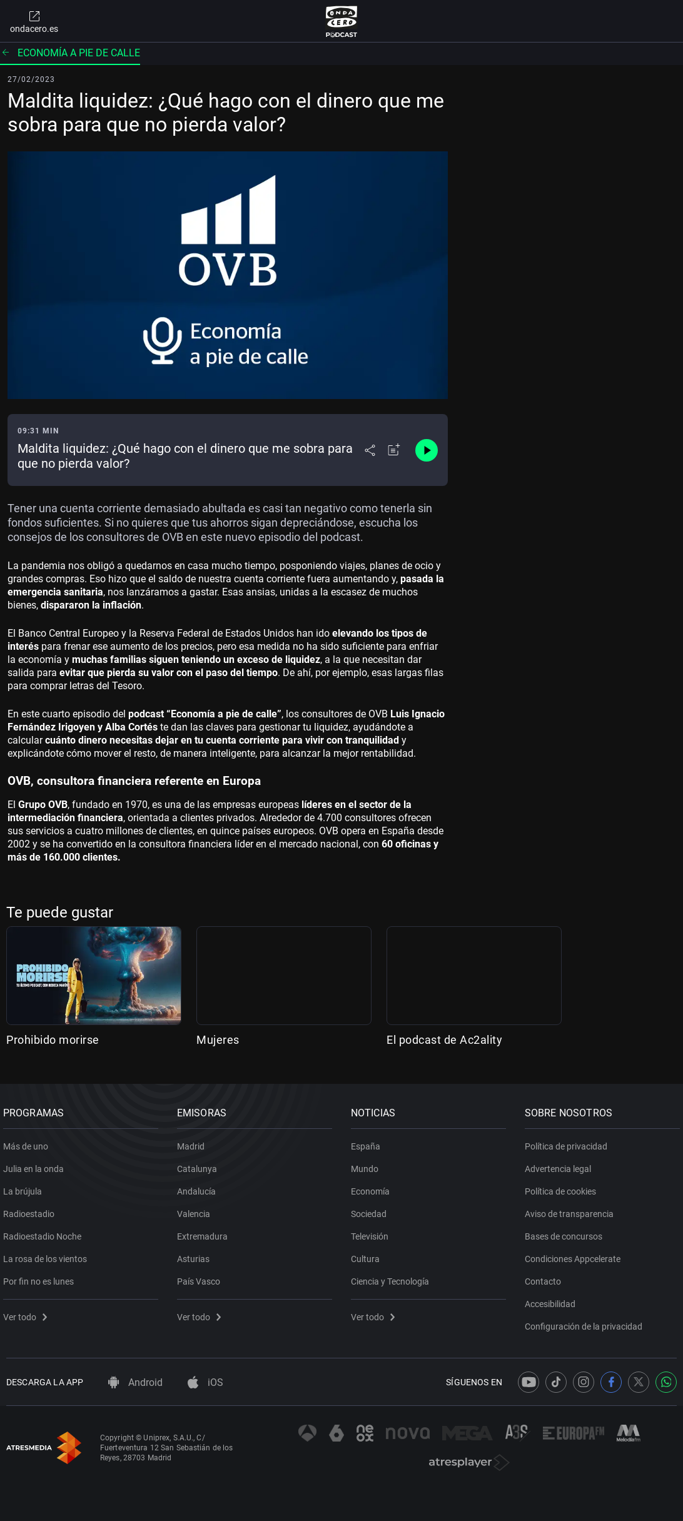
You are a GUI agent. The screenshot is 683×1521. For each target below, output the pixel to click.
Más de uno (28, 1141)
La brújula (25, 1186)
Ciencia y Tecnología (393, 1276)
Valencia (196, 1209)
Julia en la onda (36, 1164)
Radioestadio (32, 1209)
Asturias (196, 1254)
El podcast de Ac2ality (444, 1039)
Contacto (546, 1276)
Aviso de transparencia (572, 1209)
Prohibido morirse (52, 1039)
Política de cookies (563, 1186)
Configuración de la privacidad (586, 1321)
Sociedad (372, 1209)
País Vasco (201, 1276)
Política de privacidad (569, 1141)
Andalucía (199, 1186)
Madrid (194, 1141)
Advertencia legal (561, 1164)
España (368, 1141)
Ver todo (28, 1312)
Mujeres (218, 1039)
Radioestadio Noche (45, 1231)
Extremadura (205, 1231)
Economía (373, 1186)
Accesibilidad (553, 1299)
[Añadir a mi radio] (394, 450)
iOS (205, 1382)
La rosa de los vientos (48, 1254)
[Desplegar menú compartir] (370, 450)
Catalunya (200, 1164)
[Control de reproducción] (426, 450)
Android (135, 1382)
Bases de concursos (566, 1231)
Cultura (368, 1254)
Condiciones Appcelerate (576, 1254)
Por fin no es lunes (41, 1276)
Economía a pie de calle (70, 53)
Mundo (368, 1164)
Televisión (373, 1231)
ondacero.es (34, 21)
